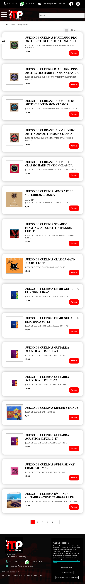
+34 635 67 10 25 (15, 562)
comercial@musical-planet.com (55, 4)
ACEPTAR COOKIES (67, 572)
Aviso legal (6, 575)
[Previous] (28, 522)
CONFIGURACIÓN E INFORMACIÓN (67, 577)
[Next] (57, 522)
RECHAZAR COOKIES (67, 567)
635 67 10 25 (30, 4)
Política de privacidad (34, 575)
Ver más (74, 53)
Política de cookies (18, 575)
